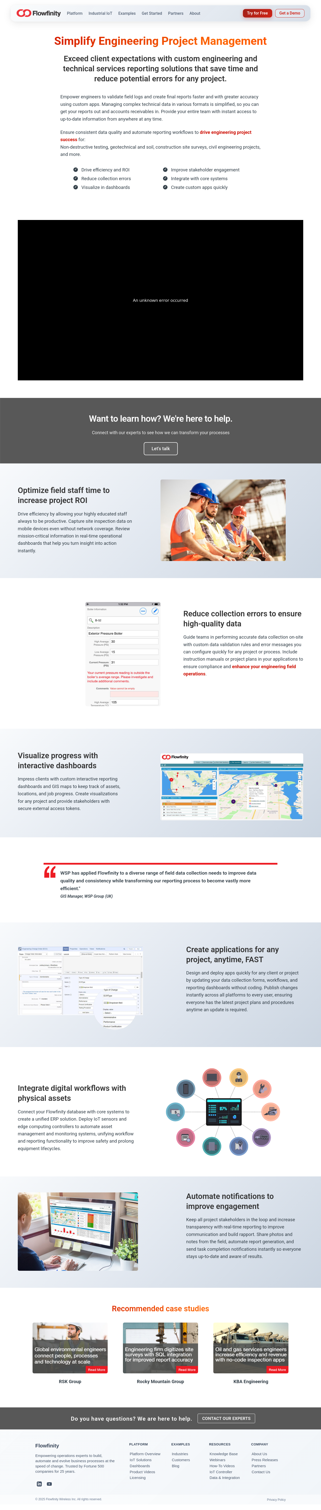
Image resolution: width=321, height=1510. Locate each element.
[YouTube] (49, 1487)
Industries (180, 1457)
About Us (259, 1457)
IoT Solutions (140, 1463)
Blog (175, 1469)
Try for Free (257, 13)
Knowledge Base (224, 1457)
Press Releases (265, 1463)
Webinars (217, 1463)
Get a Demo (289, 13)
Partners (259, 1469)
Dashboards (140, 1469)
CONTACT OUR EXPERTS (228, 1420)
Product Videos (142, 1475)
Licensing (137, 1481)
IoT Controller (221, 1475)
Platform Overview (145, 1457)
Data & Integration (225, 1481)
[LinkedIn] (39, 1487)
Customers (181, 1463)
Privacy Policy (276, 1503)
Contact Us (261, 1475)
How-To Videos (222, 1469)
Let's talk (161, 448)
